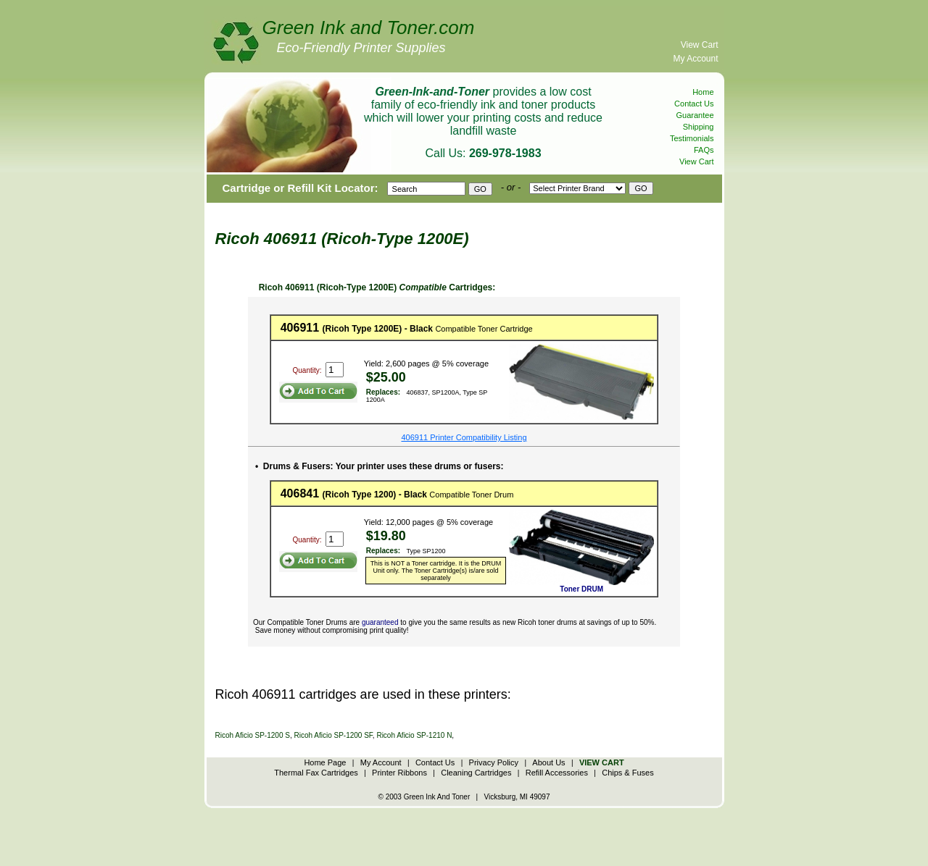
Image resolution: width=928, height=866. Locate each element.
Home (702, 92)
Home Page (325, 762)
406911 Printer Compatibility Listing (463, 437)
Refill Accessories (557, 772)
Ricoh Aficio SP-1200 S (252, 735)
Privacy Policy (493, 762)
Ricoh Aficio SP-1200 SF (333, 735)
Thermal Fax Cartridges (316, 772)
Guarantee (695, 115)
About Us (548, 762)
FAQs (704, 150)
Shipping (698, 126)
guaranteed (380, 622)
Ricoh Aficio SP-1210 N (414, 735)
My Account (695, 59)
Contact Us (693, 103)
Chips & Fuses (628, 772)
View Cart (699, 45)
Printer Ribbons (399, 772)
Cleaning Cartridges (476, 772)
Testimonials (692, 138)
